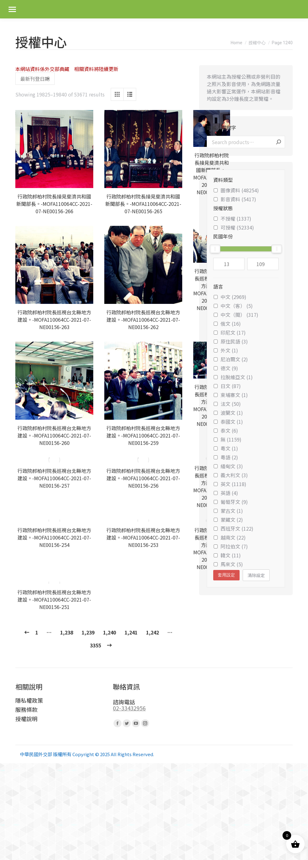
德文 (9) (225, 368)
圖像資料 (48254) (236, 190)
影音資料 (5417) (234, 199)
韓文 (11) (227, 555)
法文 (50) (227, 403)
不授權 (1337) (232, 218)
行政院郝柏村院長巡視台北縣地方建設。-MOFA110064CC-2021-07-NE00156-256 (143, 478)
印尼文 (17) (229, 332)
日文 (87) (227, 386)
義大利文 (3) (230, 475)
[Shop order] (35, 79)
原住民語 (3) (230, 341)
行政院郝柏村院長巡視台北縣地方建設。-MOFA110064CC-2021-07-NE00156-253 (143, 521)
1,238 (66, 596)
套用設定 (226, 574)
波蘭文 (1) (228, 412)
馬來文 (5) (228, 564)
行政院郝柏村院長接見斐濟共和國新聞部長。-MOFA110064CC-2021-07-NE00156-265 (143, 204)
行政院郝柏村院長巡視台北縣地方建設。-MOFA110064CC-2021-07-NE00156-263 (54, 319)
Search (278, 142)
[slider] (215, 249)
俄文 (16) (227, 323)
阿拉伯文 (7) (230, 546)
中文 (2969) (229, 296)
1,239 (88, 596)
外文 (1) (225, 350)
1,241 (131, 596)
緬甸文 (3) (228, 466)
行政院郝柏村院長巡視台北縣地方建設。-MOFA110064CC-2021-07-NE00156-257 (54, 478)
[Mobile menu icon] (12, 9)
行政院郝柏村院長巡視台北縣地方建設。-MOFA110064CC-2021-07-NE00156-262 (143, 319)
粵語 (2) (225, 457)
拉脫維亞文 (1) (233, 377)
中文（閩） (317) (235, 314)
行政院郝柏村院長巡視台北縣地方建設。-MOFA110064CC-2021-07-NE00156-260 (54, 435)
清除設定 (256, 575)
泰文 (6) (225, 430)
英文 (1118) (229, 484)
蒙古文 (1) (228, 510)
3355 (95, 609)
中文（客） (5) (233, 305)
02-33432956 (129, 672)
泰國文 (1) (228, 421)
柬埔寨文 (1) (230, 395)
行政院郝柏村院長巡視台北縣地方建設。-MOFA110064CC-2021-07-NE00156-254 (54, 521)
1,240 (109, 596)
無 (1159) (227, 439)
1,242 (152, 596)
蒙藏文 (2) (228, 519)
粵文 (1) (225, 448)
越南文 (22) (229, 537)
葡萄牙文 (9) (230, 501)
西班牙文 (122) (233, 528)
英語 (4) (225, 493)
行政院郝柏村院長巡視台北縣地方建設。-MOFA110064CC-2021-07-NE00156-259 (143, 435)
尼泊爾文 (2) (230, 359)
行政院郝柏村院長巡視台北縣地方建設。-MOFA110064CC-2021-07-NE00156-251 (54, 563)
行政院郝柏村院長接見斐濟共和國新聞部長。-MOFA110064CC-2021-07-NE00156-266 (54, 204)
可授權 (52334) (233, 227)
